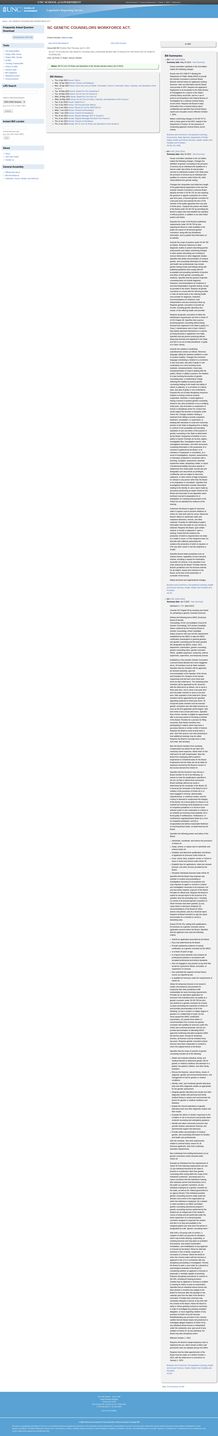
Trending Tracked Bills (14, 63)
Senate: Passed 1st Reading (80, 121)
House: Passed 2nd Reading (81, 110)
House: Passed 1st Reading (81, 83)
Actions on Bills (11, 67)
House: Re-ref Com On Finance (83, 94)
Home (4, 21)
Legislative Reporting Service (65, 10)
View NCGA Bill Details (58, 43)
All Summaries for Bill (175, 1387)
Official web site (12, 172)
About (7, 154)
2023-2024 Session (118, 43)
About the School (131, 2)
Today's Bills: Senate (13, 57)
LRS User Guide (11, 157)
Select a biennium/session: (14, 98)
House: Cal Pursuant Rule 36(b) (82, 105)
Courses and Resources (147, 2)
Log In (103, 1410)
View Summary (199, 62)
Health (199, 140)
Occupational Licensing (197, 135)
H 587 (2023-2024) (177, 60)
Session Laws (11, 70)
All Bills (8, 60)
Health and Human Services (184, 140)
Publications (176, 2)
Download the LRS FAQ (22, 37)
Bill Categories (11, 73)
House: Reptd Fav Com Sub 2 (83, 97)
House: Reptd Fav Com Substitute (84, 91)
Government (172, 137)
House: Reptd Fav (76, 102)
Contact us (9, 160)
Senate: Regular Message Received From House (89, 118)
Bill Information (12, 175)
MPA (167, 2)
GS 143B (176, 145)
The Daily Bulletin (12, 51)
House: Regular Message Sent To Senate (86, 116)
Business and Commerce (177, 135)
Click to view (67, 38)
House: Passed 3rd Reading (81, 113)
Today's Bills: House (13, 54)
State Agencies (184, 137)
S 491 (181, 606)
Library (160, 2)
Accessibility (111, 1410)
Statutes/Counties (12, 76)
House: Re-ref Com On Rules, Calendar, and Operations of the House (99, 99)
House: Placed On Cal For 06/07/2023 (84, 108)
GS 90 (169, 145)
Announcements (11, 79)
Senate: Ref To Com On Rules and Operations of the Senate (93, 124)
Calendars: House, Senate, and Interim (21, 178)
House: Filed (74, 80)
